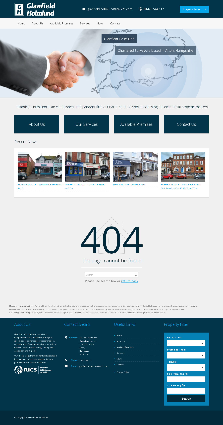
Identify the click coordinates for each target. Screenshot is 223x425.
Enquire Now (191, 9)
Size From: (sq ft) (177, 373)
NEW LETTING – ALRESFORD (129, 184)
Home (21, 23)
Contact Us (186, 124)
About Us (37, 23)
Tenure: (171, 361)
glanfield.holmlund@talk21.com (109, 9)
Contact (115, 23)
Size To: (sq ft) (176, 385)
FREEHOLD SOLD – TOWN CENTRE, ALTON (85, 186)
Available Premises (61, 23)
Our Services (86, 124)
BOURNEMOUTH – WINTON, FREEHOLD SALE (40, 186)
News (100, 23)
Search (186, 398)
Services (85, 23)
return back (129, 281)
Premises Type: (176, 349)
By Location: (174, 337)
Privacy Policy (123, 372)
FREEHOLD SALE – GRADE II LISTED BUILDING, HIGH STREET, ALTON (180, 186)
